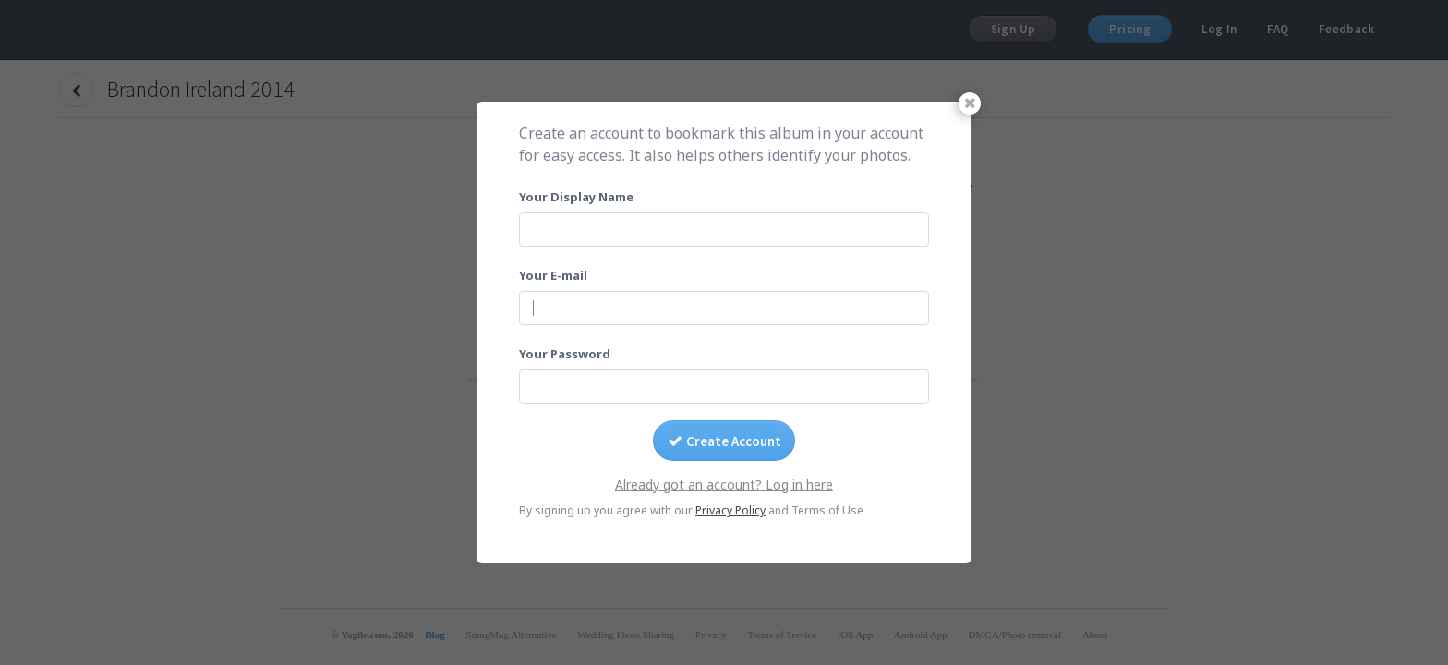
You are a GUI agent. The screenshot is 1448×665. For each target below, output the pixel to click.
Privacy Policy (730, 510)
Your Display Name (576, 196)
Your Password (564, 353)
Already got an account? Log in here (724, 484)
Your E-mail (553, 275)
